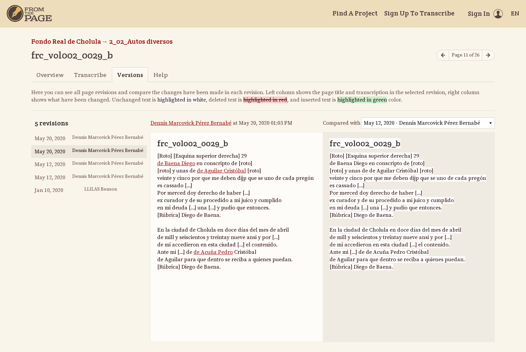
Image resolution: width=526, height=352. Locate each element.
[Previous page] (442, 55)
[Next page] (488, 55)
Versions (130, 75)
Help (161, 75)
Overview (49, 75)
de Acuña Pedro (213, 252)
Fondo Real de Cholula (66, 41)
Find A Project (355, 13)
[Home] (29, 13)
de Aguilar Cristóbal (221, 170)
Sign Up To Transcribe (419, 13)
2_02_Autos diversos (141, 41)
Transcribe (90, 75)
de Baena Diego (176, 163)
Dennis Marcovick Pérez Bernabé (190, 123)
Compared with (341, 123)
